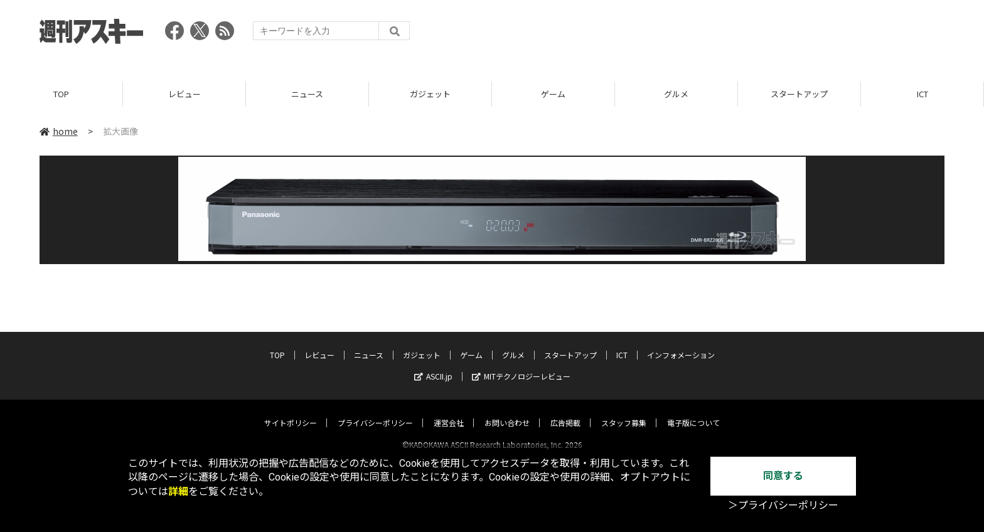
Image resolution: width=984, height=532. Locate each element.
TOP (61, 94)
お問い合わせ (507, 411)
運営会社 (449, 411)
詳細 (178, 491)
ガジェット (430, 94)
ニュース (307, 94)
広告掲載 (565, 411)
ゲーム (553, 94)
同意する (783, 476)
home (59, 131)
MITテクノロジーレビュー (521, 364)
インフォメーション (681, 343)
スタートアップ (799, 94)
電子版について (693, 411)
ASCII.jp (433, 364)
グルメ (676, 94)
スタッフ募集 (623, 411)
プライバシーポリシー (375, 411)
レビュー (184, 94)
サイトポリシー (290, 411)
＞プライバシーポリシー (783, 505)
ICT (922, 94)
